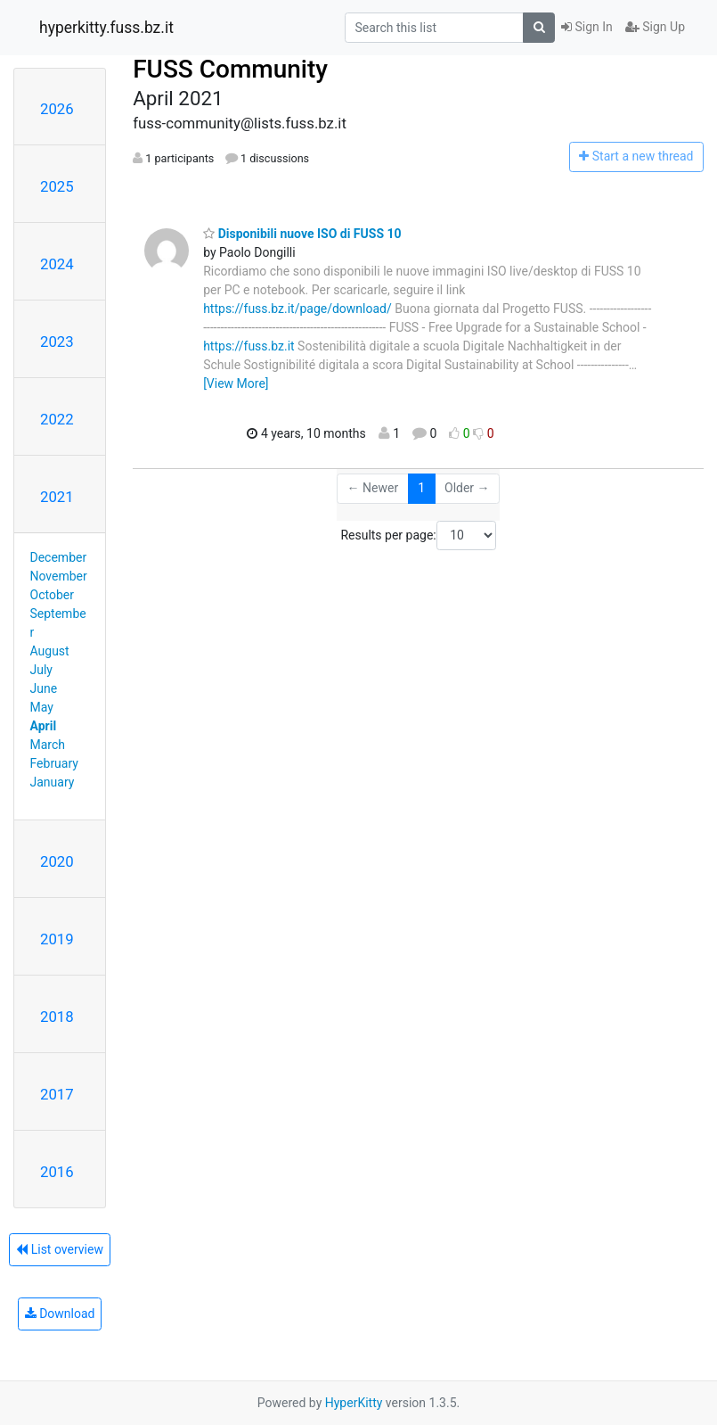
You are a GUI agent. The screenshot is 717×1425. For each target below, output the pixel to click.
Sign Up (655, 27)
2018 (57, 1017)
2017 (57, 1094)
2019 (57, 939)
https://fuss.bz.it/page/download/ (297, 308)
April (43, 726)
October (52, 595)
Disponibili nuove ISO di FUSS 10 (302, 234)
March (48, 744)
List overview (59, 1249)
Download (60, 1313)
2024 (57, 264)
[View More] (235, 383)
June (44, 688)
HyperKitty (354, 1403)
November (58, 576)
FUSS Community (230, 69)
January (52, 782)
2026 (57, 109)
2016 (57, 1172)
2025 (57, 186)
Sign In (587, 27)
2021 (57, 497)
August (49, 651)
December (58, 557)
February (54, 763)
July (41, 670)
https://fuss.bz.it (248, 346)
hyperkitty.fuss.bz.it (106, 28)
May (41, 707)
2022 (57, 419)
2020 (57, 861)
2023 (57, 341)
